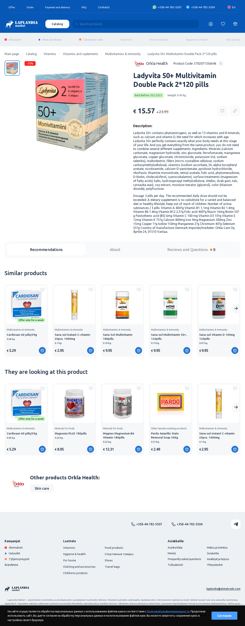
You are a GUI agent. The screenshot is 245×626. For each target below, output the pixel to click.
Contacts (109, 7)
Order (31, 7)
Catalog (57, 24)
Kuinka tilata (171, 545)
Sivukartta (211, 551)
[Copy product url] (235, 108)
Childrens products (75, 570)
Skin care (42, 486)
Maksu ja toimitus (216, 545)
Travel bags (112, 564)
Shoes (109, 557)
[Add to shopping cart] (42, 348)
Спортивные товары (119, 551)
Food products (158, 38)
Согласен (224, 615)
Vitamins (126, 38)
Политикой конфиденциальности (168, 611)
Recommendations (46, 247)
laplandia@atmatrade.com (222, 586)
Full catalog (233, 38)
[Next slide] (236, 306)
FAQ (89, 7)
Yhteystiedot (213, 563)
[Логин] (211, 24)
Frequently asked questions (181, 557)
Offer (12, 7)
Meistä (167, 551)
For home (69, 557)
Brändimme (12, 563)
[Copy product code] (198, 60)
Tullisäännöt (171, 563)
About (115, 247)
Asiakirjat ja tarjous (217, 557)
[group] (26, 318)
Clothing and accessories (79, 564)
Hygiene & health (197, 38)
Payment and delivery (60, 7)
